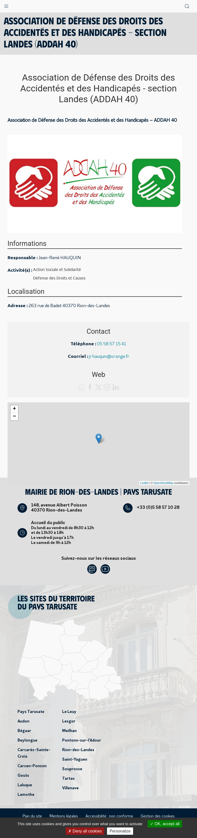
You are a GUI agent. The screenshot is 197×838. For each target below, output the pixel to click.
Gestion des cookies (158, 816)
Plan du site (32, 816)
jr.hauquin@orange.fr (109, 356)
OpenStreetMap (163, 482)
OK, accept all (164, 824)
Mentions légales (63, 816)
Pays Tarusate (31, 712)
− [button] (14, 416)
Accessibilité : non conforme (109, 816)
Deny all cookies (85, 831)
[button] (6, 5)
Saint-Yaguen (74, 760)
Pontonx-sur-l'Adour (81, 741)
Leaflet (144, 482)
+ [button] (14, 409)
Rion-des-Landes (78, 750)
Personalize (120, 831)
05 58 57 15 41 (111, 344)
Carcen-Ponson (32, 766)
